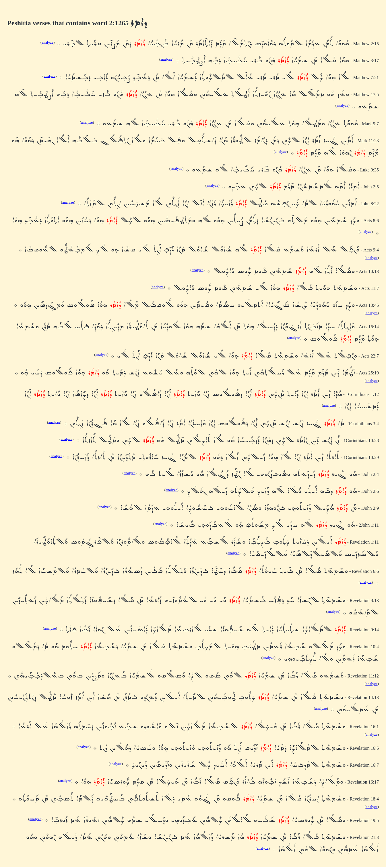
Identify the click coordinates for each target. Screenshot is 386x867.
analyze (47, 42)
